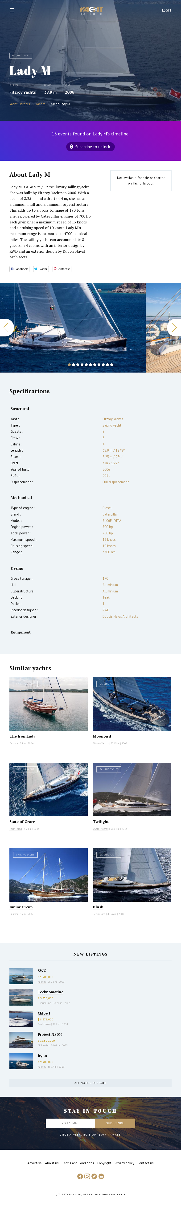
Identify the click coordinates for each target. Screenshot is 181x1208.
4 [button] (82, 364)
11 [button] (111, 364)
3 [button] (77, 364)
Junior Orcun (21, 907)
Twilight (101, 821)
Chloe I (44, 1013)
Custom (13, 743)
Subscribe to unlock (92, 146)
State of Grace (22, 821)
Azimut (42, 981)
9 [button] (103, 364)
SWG (42, 970)
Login (166, 10)
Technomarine (50, 992)
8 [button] (99, 364)
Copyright (104, 1163)
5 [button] (86, 364)
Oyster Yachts (100, 828)
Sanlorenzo (44, 1024)
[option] (73, 328)
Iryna (42, 1055)
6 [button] (90, 364)
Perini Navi (15, 828)
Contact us (146, 1163)
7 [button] (94, 364)
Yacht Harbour (92, 11)
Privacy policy (124, 1163)
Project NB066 (50, 1034)
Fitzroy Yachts (22, 92)
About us (52, 1163)
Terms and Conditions (78, 1163)
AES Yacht (43, 1045)
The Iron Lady (22, 736)
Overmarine (45, 1003)
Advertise (34, 1163)
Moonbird (102, 736)
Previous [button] (7, 327)
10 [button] (107, 364)
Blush (98, 907)
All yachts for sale (90, 1083)
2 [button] (73, 364)
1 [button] (69, 364)
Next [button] (174, 327)
